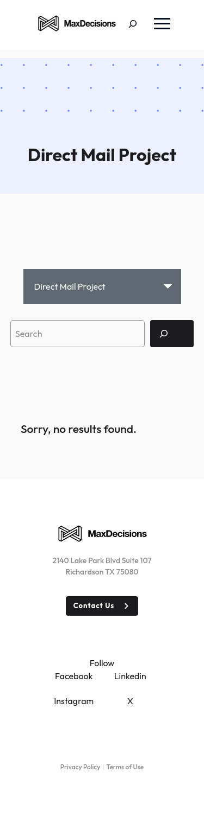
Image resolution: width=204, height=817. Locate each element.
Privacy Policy (80, 767)
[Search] (172, 333)
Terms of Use (125, 767)
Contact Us (94, 605)
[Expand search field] (141, 25)
